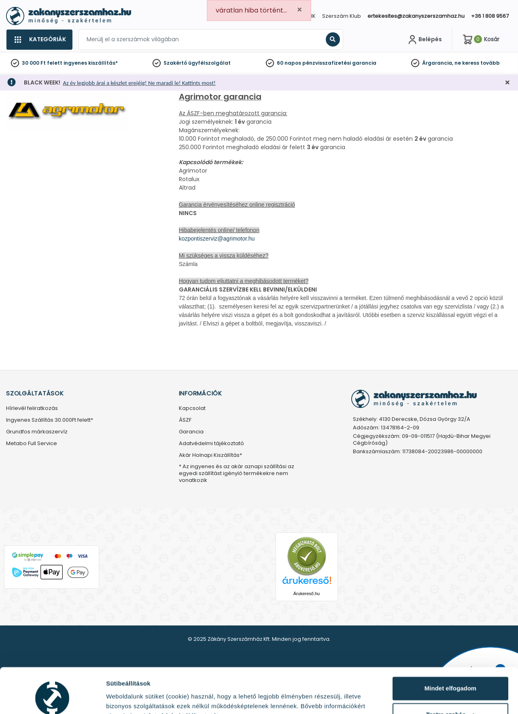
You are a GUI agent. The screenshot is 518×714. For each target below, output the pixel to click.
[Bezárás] (507, 82)
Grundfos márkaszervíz (37, 432)
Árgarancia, (437, 62)
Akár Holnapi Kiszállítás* (210, 455)
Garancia (191, 432)
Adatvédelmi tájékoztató (211, 443)
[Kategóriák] (39, 40)
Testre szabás (451, 674)
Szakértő (175, 62)
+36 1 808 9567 (490, 16)
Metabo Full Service (31, 443)
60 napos (289, 62)
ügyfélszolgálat (209, 62)
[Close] (299, 10)
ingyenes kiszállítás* (91, 62)
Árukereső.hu (306, 593)
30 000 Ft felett (42, 62)
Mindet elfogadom (450, 648)
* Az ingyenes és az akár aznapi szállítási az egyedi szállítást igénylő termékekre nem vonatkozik (236, 473)
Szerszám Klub (341, 16)
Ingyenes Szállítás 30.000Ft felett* (49, 420)
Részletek (120, 698)
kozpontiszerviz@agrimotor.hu (217, 238)
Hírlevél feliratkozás (32, 408)
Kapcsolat (192, 408)
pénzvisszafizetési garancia (339, 62)
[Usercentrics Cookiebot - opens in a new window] (52, 698)
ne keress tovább (477, 62)
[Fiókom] (424, 40)
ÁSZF (185, 420)
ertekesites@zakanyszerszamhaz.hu (416, 16)
